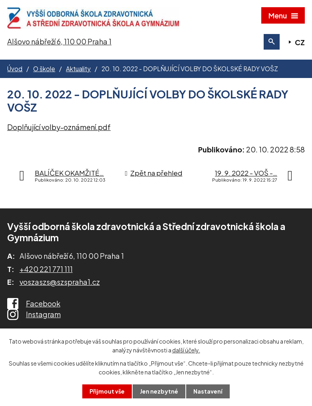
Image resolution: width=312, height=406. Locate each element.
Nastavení (208, 391)
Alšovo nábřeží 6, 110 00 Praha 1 (59, 41)
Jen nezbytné (159, 391)
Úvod (14, 68)
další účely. (186, 350)
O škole (44, 68)
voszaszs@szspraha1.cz (60, 281)
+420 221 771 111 (46, 269)
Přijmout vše (107, 391)
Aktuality (78, 68)
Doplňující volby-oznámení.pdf (59, 127)
